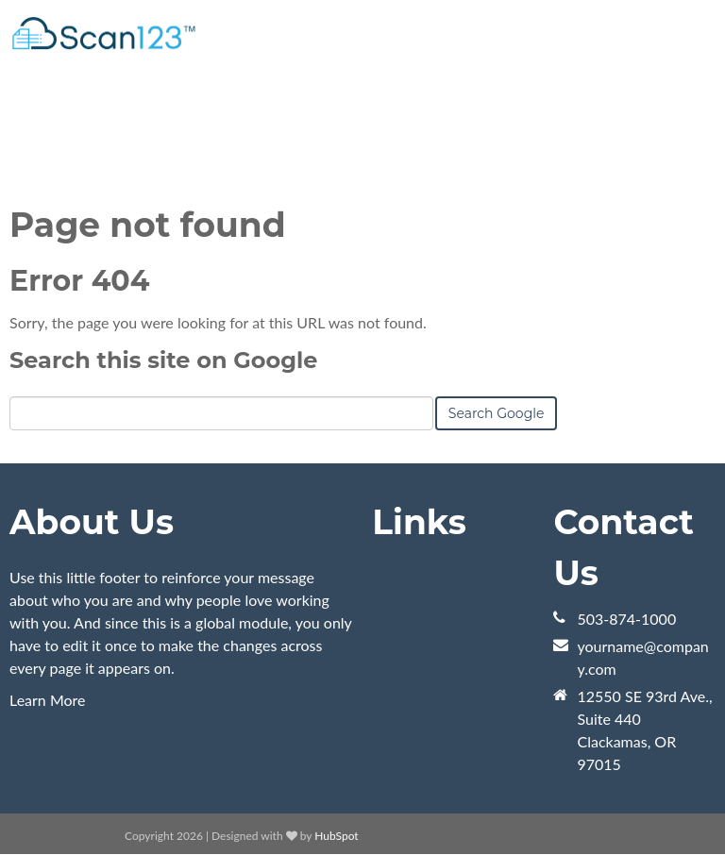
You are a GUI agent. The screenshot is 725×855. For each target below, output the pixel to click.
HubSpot (336, 836)
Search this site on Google (163, 360)
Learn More (47, 700)
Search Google (496, 413)
